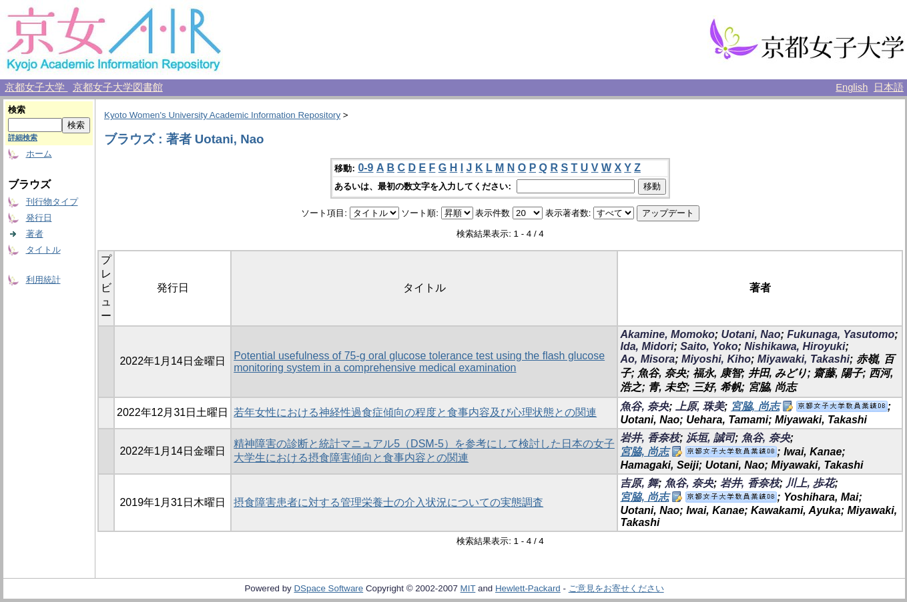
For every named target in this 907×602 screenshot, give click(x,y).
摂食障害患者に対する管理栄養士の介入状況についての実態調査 (388, 502)
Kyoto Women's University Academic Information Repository (222, 115)
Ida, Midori (646, 346)
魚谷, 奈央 (644, 406)
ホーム (39, 154)
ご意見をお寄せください (616, 588)
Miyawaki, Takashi (804, 359)
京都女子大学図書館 (118, 87)
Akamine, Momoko (667, 334)
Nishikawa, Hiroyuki (794, 346)
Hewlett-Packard (528, 588)
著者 (34, 234)
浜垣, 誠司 (710, 437)
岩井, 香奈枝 (649, 437)
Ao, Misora (647, 359)
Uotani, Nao (751, 334)
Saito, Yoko (708, 346)
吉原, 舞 (639, 483)
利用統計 (43, 280)
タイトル (43, 250)
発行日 (39, 218)
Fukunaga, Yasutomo (840, 334)
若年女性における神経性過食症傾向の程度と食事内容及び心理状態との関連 (415, 412)
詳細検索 (22, 137)
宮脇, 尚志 (755, 406)
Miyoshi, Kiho (716, 359)
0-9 (365, 167)
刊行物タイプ (52, 202)
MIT (468, 588)
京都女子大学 (36, 87)
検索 (16, 110)
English (852, 87)
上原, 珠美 (699, 406)
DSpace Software (328, 588)
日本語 (889, 87)
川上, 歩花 (810, 483)
